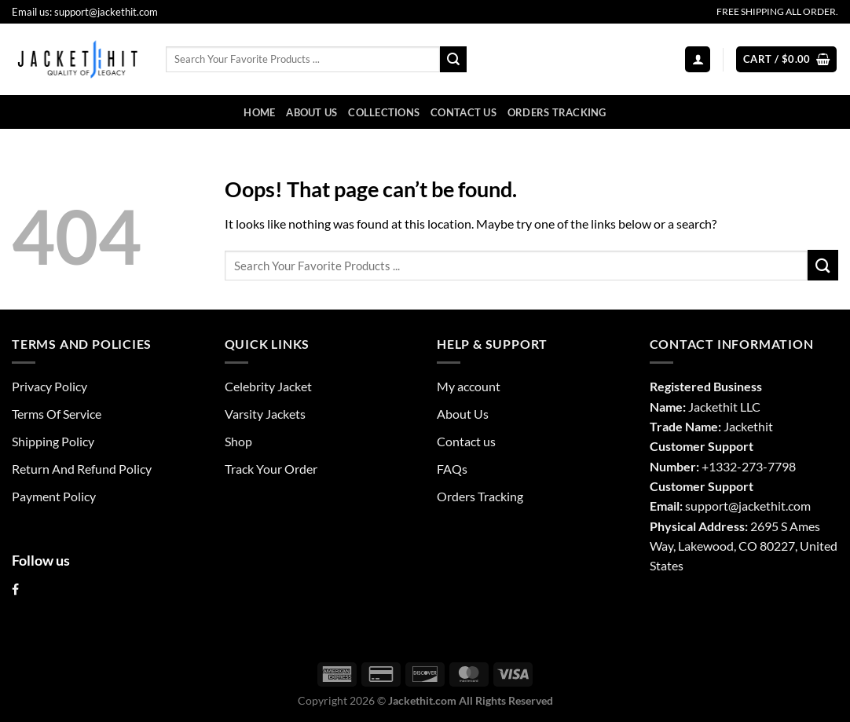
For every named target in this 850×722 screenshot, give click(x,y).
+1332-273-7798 (749, 466)
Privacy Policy (49, 386)
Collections (384, 112)
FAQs (452, 468)
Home (259, 112)
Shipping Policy (53, 441)
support (706, 505)
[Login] (697, 58)
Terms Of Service (56, 413)
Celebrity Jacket (268, 386)
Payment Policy (54, 496)
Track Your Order (271, 468)
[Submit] (453, 59)
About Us (311, 112)
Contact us (463, 112)
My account (468, 386)
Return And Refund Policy (82, 468)
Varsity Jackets (265, 413)
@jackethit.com (769, 505)
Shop (238, 441)
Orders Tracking (556, 112)
